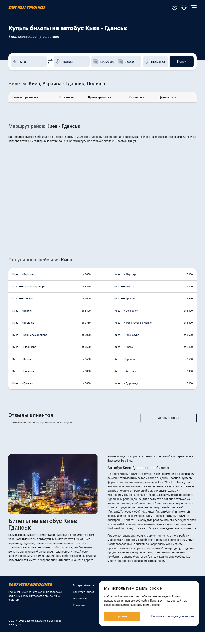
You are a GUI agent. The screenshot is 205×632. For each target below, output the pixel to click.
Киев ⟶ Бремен (125, 359)
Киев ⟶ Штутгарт (126, 274)
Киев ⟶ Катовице (126, 371)
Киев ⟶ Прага (124, 346)
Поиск (181, 61)
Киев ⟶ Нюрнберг (24, 346)
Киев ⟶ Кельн (21, 359)
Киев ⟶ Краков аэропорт (28, 286)
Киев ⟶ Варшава (23, 274)
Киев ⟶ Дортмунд (126, 383)
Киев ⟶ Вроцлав (23, 322)
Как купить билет (83, 591)
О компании (80, 598)
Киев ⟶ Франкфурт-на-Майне (133, 322)
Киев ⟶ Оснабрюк (126, 310)
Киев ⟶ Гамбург (22, 298)
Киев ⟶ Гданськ (22, 383)
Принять (122, 616)
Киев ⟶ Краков (125, 298)
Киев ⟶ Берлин (22, 310)
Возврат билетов (84, 585)
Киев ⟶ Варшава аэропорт (29, 334)
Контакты (79, 605)
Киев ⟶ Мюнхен (125, 286)
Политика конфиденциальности (172, 616)
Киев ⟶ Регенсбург (127, 334)
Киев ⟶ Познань (23, 371)
